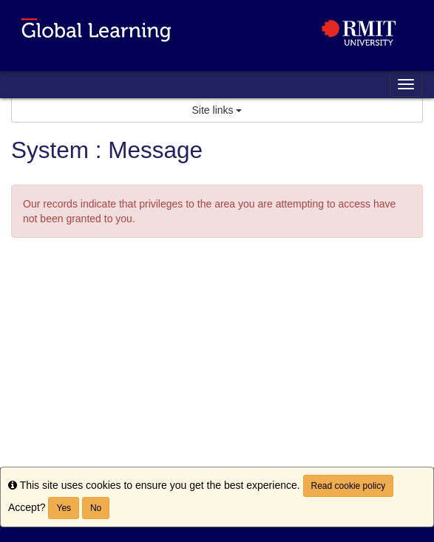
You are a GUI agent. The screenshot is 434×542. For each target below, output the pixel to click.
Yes (63, 508)
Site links (217, 110)
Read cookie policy (348, 486)
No (95, 508)
